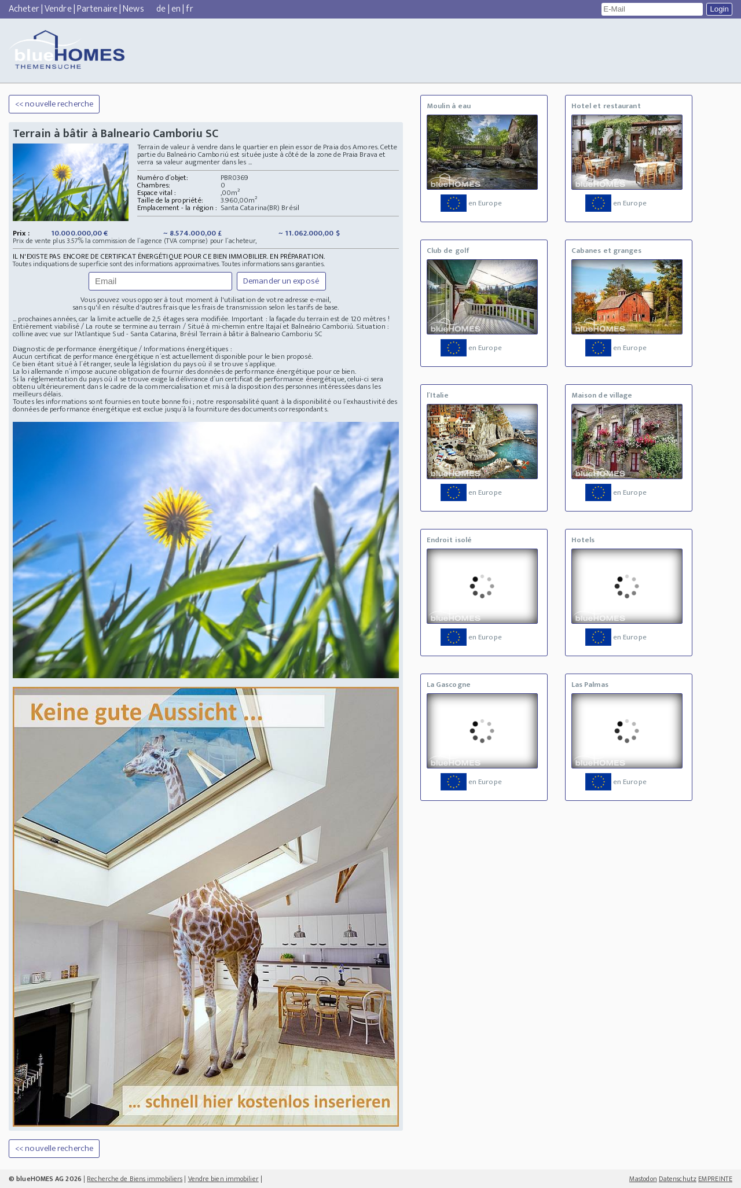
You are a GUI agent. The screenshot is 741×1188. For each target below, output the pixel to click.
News (133, 9)
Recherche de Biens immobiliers (134, 1179)
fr (189, 9)
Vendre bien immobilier (223, 1179)
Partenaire (97, 9)
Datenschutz (677, 1179)
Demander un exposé (281, 281)
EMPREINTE (715, 1179)
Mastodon (643, 1179)
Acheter (24, 9)
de (161, 9)
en (176, 9)
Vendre (58, 9)
